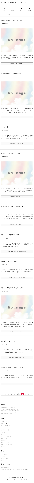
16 (17, 394)
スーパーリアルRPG (5, 458)
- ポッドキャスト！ (5, 467)
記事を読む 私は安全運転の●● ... (17, 224)
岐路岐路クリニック (6, 436)
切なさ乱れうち (5, 430)
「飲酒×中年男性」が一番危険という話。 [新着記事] (10, 409)
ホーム (3, 14)
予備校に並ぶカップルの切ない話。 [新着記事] (8, 407)
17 (19, 394)
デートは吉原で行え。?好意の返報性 (11, 73)
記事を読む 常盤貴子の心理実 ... (17, 384)
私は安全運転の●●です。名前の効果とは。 (12, 206)
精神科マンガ (5, 442)
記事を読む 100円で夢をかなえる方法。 (17, 357)
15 (14, 394)
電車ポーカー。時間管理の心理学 (10, 235)
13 (8, 394)
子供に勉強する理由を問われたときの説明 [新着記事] (10, 412)
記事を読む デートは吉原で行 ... (17, 63)
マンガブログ (4, 427)
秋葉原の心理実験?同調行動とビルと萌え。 (12, 288)
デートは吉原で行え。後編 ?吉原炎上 (11, 20)
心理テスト (4, 438)
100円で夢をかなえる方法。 (8, 341)
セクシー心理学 (4, 454)
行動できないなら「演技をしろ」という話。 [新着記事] (10, 410)
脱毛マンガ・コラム (6, 444)
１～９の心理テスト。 (7, 127)
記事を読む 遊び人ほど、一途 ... (17, 196)
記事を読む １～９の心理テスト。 (17, 143)
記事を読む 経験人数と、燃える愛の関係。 (17, 277)
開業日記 (3, 446)
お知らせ (2, 423)
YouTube (4, 421)
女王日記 (3, 434)
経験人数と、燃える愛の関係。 (9, 261)
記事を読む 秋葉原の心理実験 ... (17, 331)
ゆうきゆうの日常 (6, 425)
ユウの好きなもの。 (6, 429)
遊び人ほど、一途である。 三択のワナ (12, 153)
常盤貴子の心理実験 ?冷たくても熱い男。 (12, 367)
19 (25, 394)
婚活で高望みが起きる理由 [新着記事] (6, 413)
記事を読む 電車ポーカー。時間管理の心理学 (17, 251)
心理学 (3, 440)
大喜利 (3, 432)
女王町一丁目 (3, 460)
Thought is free (24, 479)
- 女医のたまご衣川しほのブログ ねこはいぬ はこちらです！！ (15, 469)
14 (11, 394)
